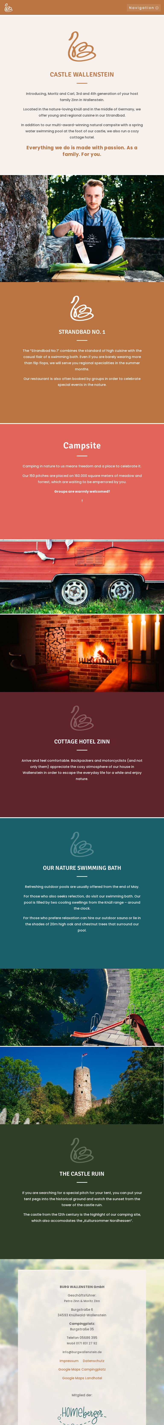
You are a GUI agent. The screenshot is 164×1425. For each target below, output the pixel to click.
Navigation (141, 8)
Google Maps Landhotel (82, 1378)
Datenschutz (93, 1361)
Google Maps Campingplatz (82, 1369)
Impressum (69, 1361)
